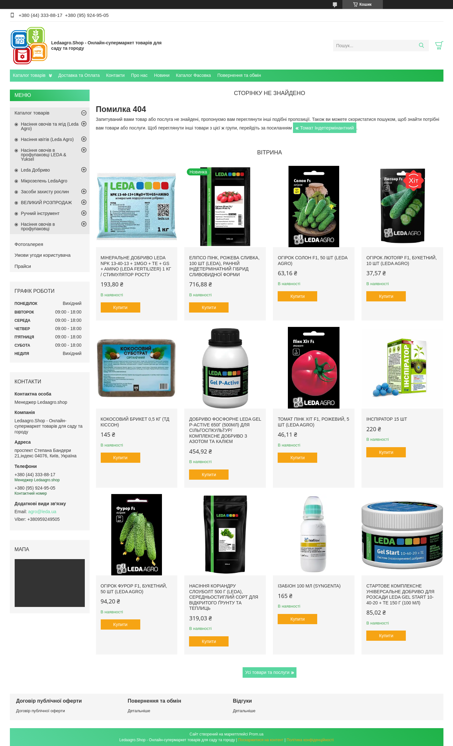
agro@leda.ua (42, 511)
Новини (162, 75)
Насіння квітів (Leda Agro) (47, 139)
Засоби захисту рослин (45, 191)
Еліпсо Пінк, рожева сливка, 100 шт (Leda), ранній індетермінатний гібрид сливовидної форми (224, 266)
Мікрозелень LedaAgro (44, 180)
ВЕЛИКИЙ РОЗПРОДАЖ (46, 202)
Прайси (23, 266)
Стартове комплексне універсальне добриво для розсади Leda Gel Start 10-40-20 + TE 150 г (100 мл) (400, 594)
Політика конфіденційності (310, 740)
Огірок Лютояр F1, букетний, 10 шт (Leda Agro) (401, 260)
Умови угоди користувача (43, 255)
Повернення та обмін (239, 75)
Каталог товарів (29, 75)
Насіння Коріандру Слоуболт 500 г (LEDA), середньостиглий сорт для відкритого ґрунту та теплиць (223, 597)
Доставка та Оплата (79, 75)
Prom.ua (256, 734)
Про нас (139, 75)
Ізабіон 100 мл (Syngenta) (309, 585)
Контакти (115, 75)
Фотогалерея (29, 244)
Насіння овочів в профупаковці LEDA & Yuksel (43, 155)
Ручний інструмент (40, 213)
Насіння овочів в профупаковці (38, 226)
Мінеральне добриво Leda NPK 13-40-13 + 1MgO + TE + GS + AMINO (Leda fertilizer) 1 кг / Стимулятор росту (136, 266)
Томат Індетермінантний (327, 127)
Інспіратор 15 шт (386, 419)
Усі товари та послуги (267, 672)
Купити (120, 307)
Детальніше (139, 710)
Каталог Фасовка (193, 75)
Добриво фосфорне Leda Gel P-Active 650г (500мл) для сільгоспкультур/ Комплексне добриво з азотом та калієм (225, 430)
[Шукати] (421, 45)
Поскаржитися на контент (260, 740)
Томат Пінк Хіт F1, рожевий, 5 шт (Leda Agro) (313, 422)
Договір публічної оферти (40, 710)
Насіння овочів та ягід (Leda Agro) (50, 126)
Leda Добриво (35, 170)
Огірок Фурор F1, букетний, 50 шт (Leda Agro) (134, 588)
